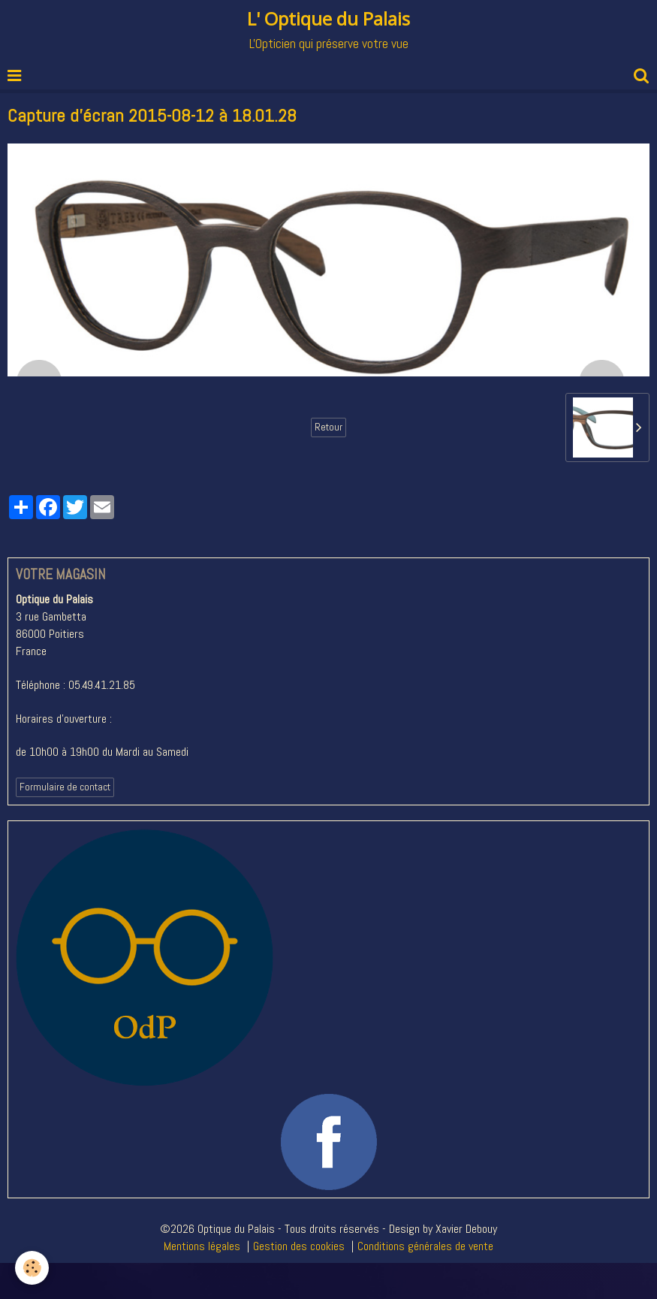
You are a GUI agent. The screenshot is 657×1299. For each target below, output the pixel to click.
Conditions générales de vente (425, 1246)
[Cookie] (32, 1268)
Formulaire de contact (65, 787)
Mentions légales (202, 1246)
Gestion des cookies (299, 1246)
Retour (328, 427)
